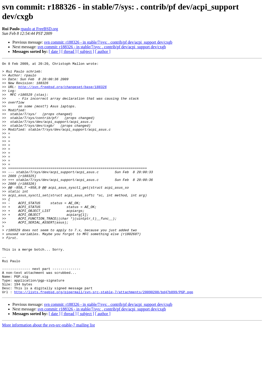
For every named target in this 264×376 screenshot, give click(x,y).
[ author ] (103, 51)
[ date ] (54, 51)
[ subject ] (86, 51)
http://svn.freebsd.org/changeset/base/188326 (62, 92)
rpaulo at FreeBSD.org (39, 29)
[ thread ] (69, 51)
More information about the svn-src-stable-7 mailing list (48, 371)
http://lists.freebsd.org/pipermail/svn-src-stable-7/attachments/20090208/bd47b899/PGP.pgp (103, 338)
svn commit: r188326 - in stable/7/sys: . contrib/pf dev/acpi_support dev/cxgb (108, 42)
